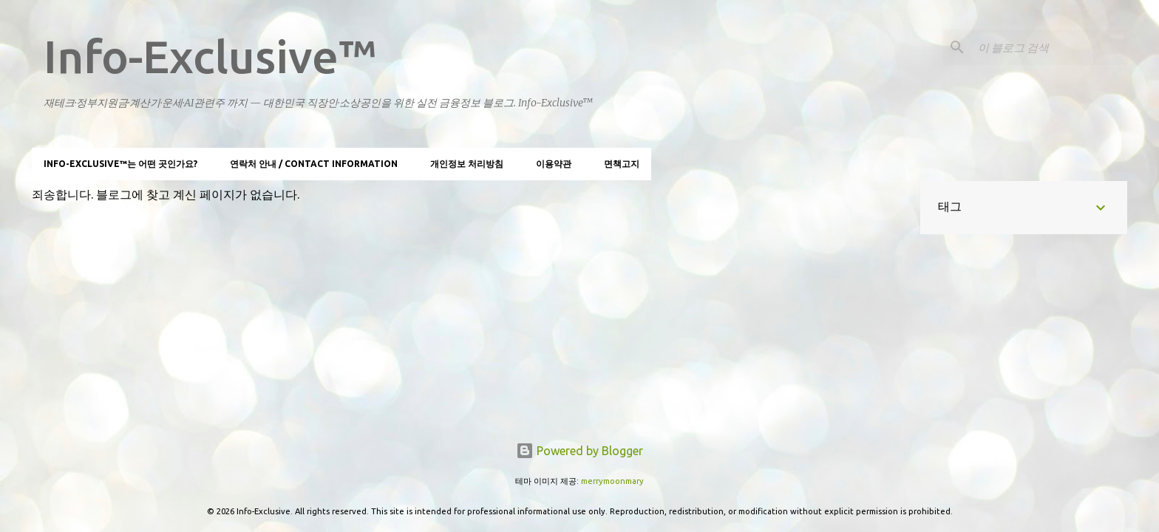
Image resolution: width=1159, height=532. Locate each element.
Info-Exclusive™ (210, 56)
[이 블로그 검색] (1049, 47)
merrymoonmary (612, 481)
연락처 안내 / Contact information (314, 163)
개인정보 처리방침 (466, 163)
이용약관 (553, 163)
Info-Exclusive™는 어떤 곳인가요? (120, 163)
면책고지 (621, 163)
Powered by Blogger (579, 450)
